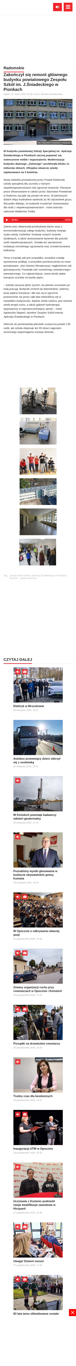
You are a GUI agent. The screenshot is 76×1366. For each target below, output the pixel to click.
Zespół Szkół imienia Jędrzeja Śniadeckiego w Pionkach (38, 575)
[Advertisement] (38, 360)
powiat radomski (28, 578)
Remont (14, 578)
